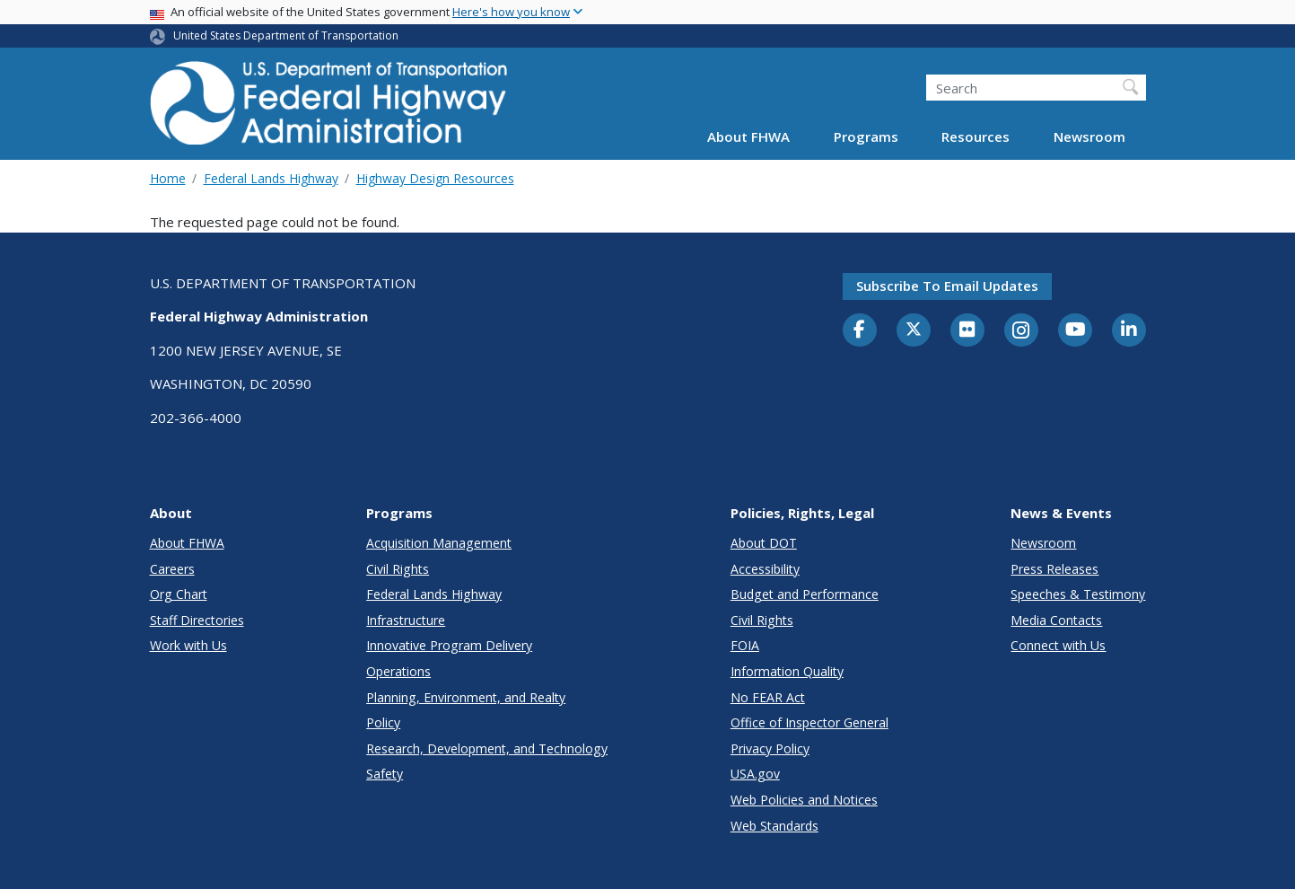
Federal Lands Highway (271, 178)
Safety (384, 773)
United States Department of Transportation (285, 35)
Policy (383, 722)
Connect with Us (1058, 645)
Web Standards (774, 825)
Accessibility (765, 568)
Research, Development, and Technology (487, 748)
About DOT (764, 542)
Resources (975, 136)
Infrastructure (405, 620)
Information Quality (787, 671)
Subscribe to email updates (947, 286)
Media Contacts (1056, 620)
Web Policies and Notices (804, 799)
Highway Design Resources (435, 178)
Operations (398, 671)
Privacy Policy (770, 748)
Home (168, 178)
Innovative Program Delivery (449, 645)
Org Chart (178, 594)
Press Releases (1054, 568)
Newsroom (1089, 136)
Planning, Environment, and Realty (465, 697)
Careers (172, 568)
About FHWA (748, 136)
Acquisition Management (439, 542)
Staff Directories (197, 620)
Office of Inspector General (809, 722)
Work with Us (188, 645)
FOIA (745, 645)
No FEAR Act (768, 697)
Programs (866, 136)
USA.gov (755, 773)
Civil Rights (397, 568)
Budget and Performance (805, 594)
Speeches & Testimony (1078, 594)
